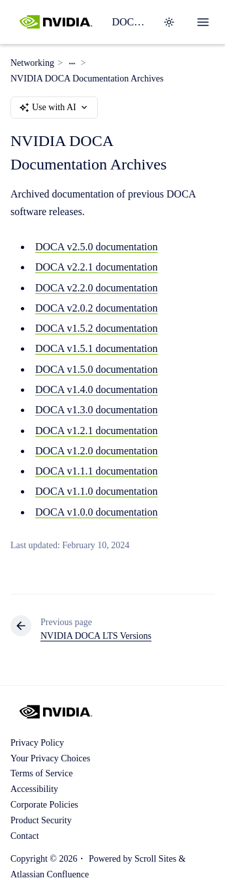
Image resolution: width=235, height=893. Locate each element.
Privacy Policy (37, 743)
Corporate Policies (44, 805)
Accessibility (34, 789)
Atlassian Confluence (49, 874)
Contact (24, 836)
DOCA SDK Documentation (129, 21)
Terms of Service (41, 773)
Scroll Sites (155, 859)
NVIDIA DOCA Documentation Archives (86, 78)
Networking (32, 63)
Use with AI (54, 107)
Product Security (41, 820)
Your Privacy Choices (50, 758)
